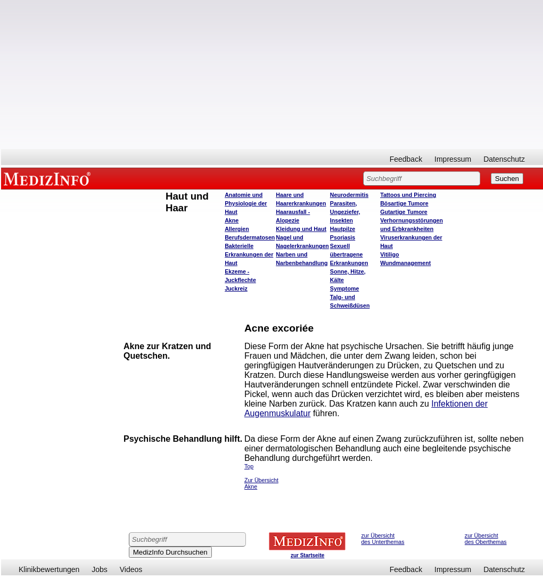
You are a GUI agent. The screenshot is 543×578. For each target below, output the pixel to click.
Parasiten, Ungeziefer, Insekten (345, 212)
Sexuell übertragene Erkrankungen (349, 254)
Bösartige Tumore (404, 203)
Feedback (406, 159)
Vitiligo (389, 254)
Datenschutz (504, 159)
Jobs (100, 569)
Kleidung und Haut (301, 229)
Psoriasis (342, 237)
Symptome (344, 288)
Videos (131, 569)
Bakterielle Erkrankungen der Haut (249, 254)
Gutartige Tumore (403, 212)
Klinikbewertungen (49, 569)
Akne (231, 220)
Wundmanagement (405, 263)
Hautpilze (342, 229)
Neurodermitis (349, 195)
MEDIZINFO (49, 178)
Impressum (452, 159)
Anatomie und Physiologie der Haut (246, 203)
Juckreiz (236, 288)
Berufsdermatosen (250, 237)
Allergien (237, 229)
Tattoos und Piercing (408, 195)
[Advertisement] (272, 74)
